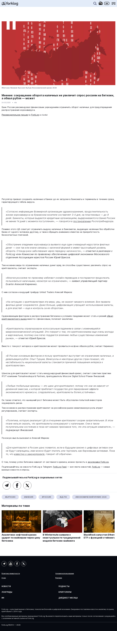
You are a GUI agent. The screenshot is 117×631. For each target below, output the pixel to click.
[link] (10, 4)
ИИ (3, 598)
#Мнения (13, 88)
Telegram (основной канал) (7, 485)
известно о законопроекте (29, 454)
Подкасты (64, 586)
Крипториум (65, 592)
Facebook (17, 485)
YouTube (10, 563)
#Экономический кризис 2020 (44, 88)
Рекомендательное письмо (15, 115)
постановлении (82, 221)
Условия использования (64, 573)
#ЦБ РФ (28, 88)
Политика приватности (11, 573)
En (107, 3)
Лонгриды (7, 592)
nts (15, 102)
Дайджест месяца (68, 598)
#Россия (21, 88)
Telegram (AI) (4, 563)
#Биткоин (6, 88)
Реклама (58, 578)
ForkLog (35, 115)
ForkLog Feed (60, 467)
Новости (6, 586)
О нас (4, 578)
